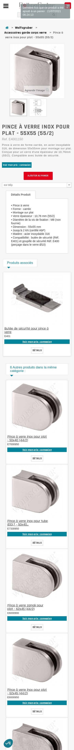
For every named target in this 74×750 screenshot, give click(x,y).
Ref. (5, 139)
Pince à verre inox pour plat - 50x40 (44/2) (27, 438)
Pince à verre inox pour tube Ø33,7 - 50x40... (27, 523)
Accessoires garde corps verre (25, 33)
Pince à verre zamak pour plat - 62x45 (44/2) (25, 607)
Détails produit (21, 194)
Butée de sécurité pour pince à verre (26, 330)
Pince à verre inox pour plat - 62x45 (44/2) (27, 691)
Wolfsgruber (24, 28)
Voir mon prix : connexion (17, 165)
